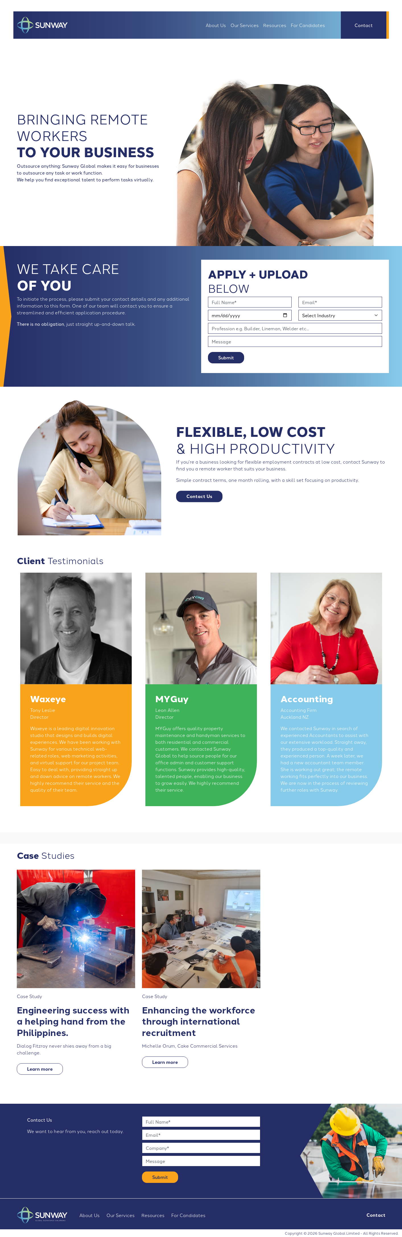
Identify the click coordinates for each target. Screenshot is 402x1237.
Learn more (40, 1069)
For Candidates (308, 25)
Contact (363, 25)
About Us (216, 25)
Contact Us (199, 496)
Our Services (244, 25)
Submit (226, 357)
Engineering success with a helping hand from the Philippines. (73, 1021)
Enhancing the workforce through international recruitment (198, 1021)
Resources (274, 25)
